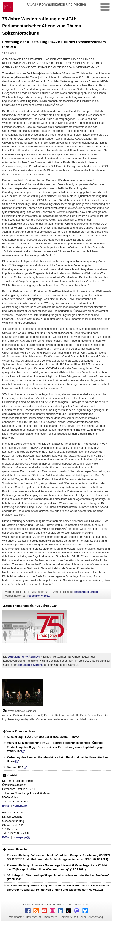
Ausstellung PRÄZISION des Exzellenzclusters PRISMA (43, 737)
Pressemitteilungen (85, 591)
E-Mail (6, 805)
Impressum (50, 917)
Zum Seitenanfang (91, 917)
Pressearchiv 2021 (37, 595)
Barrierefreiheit (69, 917)
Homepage (20, 805)
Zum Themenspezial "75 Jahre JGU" (30, 605)
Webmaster (16, 917)
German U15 (15, 767)
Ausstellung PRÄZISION (24, 656)
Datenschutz (33, 917)
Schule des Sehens (30, 664)
